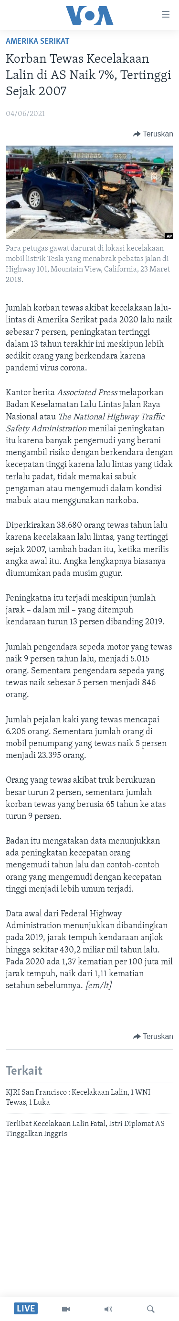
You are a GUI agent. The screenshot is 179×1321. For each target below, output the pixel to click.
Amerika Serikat (38, 41)
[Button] (153, 134)
